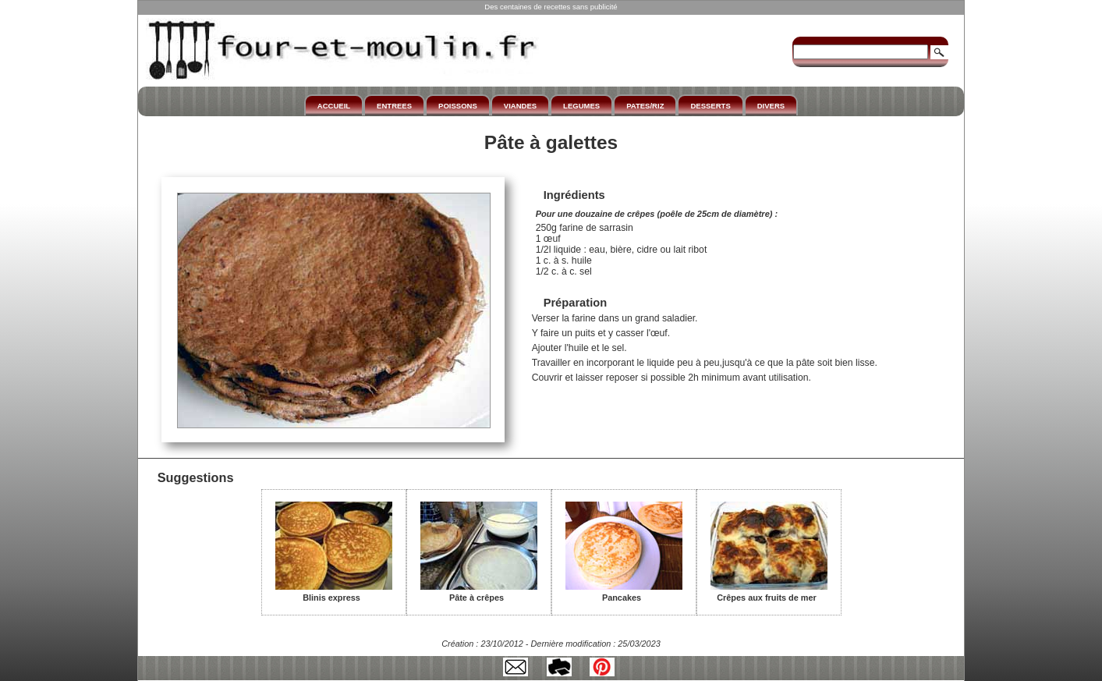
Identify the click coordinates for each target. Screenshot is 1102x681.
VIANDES (520, 105)
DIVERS (771, 105)
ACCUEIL (333, 105)
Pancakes (623, 592)
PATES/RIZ (645, 105)
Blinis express (333, 592)
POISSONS (457, 105)
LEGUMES (581, 105)
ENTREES (394, 105)
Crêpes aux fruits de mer (768, 592)
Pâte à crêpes (478, 592)
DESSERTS (710, 105)
